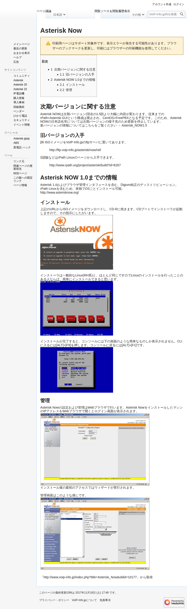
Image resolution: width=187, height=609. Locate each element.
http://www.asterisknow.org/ (59, 192)
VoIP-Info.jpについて (84, 600)
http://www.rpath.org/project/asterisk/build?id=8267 (85, 165)
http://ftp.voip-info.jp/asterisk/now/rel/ (75, 150)
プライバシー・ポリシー (54, 600)
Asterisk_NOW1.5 (134, 125)
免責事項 (105, 600)
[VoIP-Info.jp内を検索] (166, 14)
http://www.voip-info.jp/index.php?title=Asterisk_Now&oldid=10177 (90, 577)
